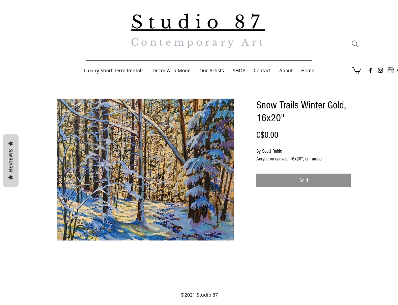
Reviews (11, 160)
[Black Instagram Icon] (380, 70)
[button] (356, 70)
